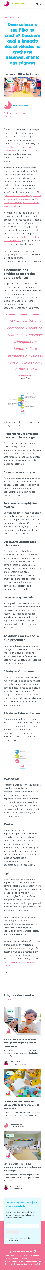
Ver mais (9, 999)
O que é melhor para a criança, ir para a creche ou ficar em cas (22, 195)
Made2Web (35, 1264)
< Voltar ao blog (12, 17)
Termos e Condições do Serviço (17, 1258)
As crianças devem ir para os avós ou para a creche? (21, 202)
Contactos (36, 1258)
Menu (38, 4)
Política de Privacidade (30, 1256)
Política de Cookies (12, 1256)
